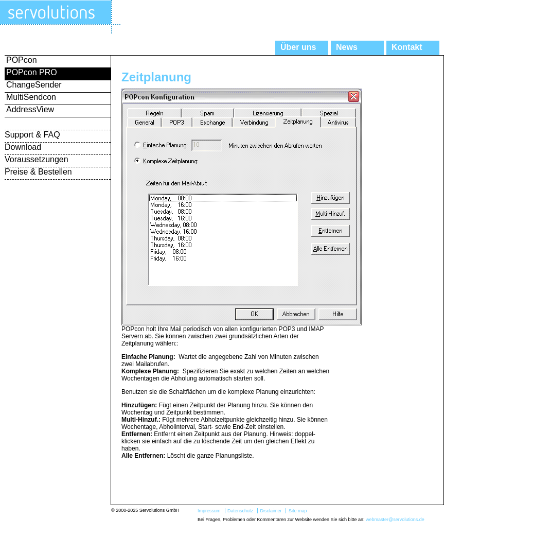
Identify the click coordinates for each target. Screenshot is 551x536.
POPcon (21, 60)
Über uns (298, 47)
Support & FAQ (32, 134)
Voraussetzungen (36, 159)
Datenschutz (240, 510)
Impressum (209, 510)
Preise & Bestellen (38, 171)
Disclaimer (270, 510)
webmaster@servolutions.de (395, 519)
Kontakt (407, 47)
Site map (298, 510)
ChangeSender (34, 84)
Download (23, 147)
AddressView (30, 109)
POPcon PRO (31, 72)
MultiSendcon (31, 97)
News (347, 47)
